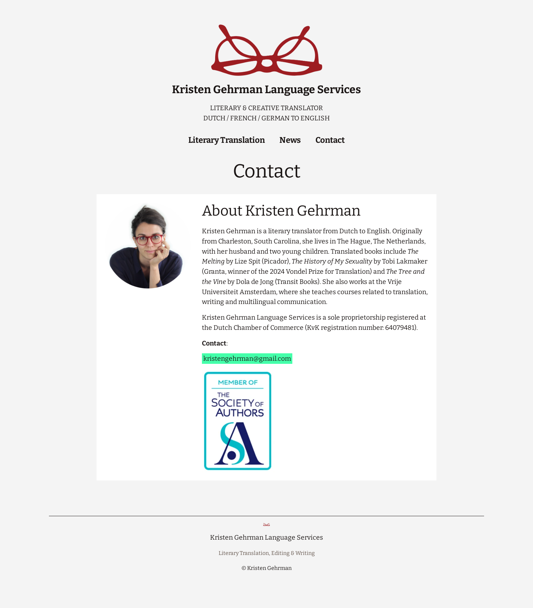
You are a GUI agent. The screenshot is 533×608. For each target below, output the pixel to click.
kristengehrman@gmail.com (247, 358)
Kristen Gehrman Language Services (266, 89)
